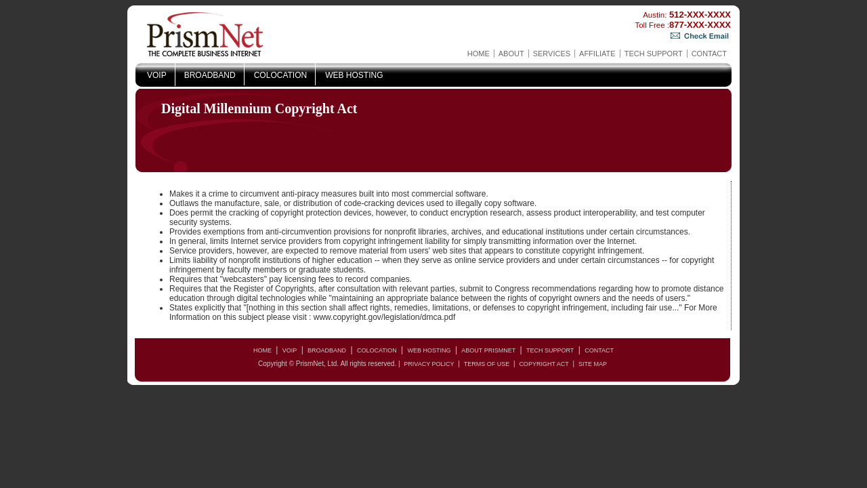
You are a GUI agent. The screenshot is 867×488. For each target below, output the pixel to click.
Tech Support (654, 53)
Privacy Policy (429, 364)
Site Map (592, 364)
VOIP (157, 75)
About (511, 53)
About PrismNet (488, 350)
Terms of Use (487, 364)
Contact (709, 53)
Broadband (210, 75)
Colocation (280, 75)
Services (551, 53)
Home (478, 53)
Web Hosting (354, 75)
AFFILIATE (597, 53)
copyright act (543, 364)
